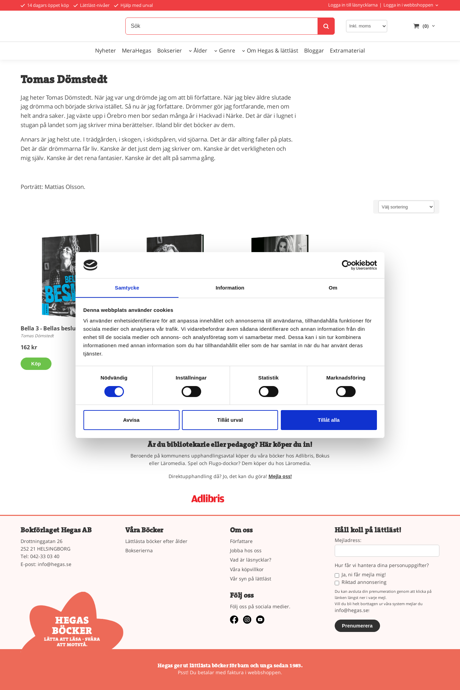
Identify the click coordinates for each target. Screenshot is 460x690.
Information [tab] (230, 288)
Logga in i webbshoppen (408, 5)
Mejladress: (348, 540)
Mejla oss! (280, 476)
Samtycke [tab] (127, 288)
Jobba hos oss (246, 550)
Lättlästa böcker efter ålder (156, 541)
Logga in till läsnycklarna (353, 5)
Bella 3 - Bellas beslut (49, 328)
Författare (241, 541)
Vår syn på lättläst (250, 578)
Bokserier (169, 50)
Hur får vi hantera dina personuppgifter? (382, 565)
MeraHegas (136, 50)
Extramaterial (347, 50)
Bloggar (314, 50)
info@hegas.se (54, 564)
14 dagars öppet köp (45, 5)
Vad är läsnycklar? (250, 559)
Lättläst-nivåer (91, 5)
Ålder (200, 50)
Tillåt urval (230, 420)
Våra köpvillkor (247, 569)
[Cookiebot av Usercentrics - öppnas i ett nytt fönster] (347, 265)
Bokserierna (139, 550)
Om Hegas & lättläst (272, 50)
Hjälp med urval (133, 5)
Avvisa (131, 420)
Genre (227, 50)
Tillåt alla (329, 420)
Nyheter (105, 50)
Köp (36, 363)
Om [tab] (333, 288)
